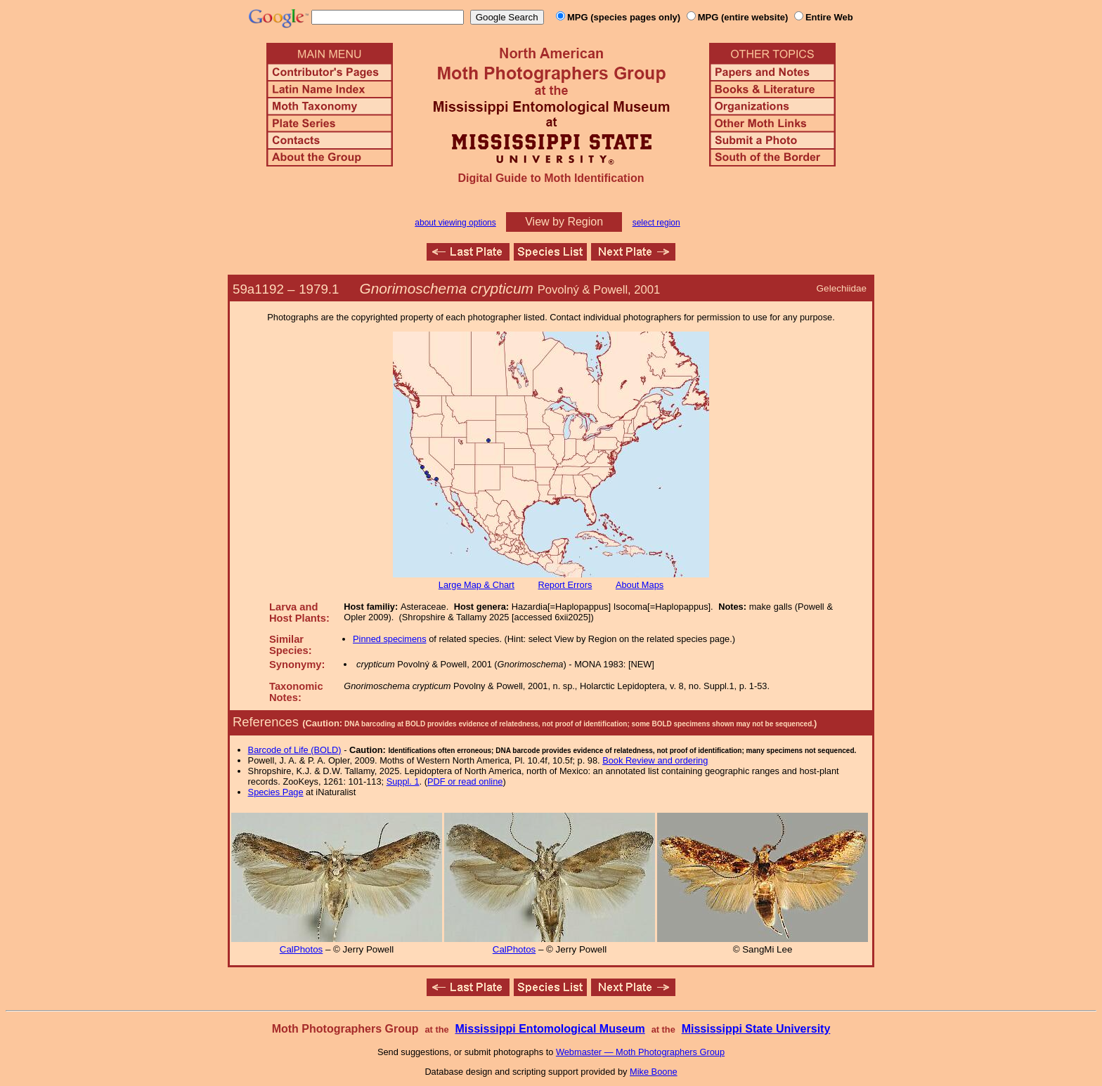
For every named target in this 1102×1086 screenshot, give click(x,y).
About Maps (639, 585)
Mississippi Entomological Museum (549, 1029)
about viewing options (455, 223)
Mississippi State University (756, 1029)
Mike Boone (654, 1071)
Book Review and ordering (655, 760)
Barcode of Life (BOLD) (295, 750)
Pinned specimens (390, 639)
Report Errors (565, 585)
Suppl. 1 (403, 781)
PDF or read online (465, 781)
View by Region (564, 222)
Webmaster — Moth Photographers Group (640, 1052)
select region (656, 223)
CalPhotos (301, 949)
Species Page (276, 792)
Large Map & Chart (476, 585)
